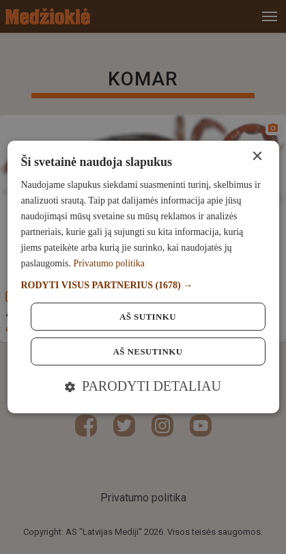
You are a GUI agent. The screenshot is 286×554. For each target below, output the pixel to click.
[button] (142, 285)
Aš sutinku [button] (147, 316)
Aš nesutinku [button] (148, 351)
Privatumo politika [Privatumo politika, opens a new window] (109, 263)
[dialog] (142, 277)
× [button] (257, 157)
